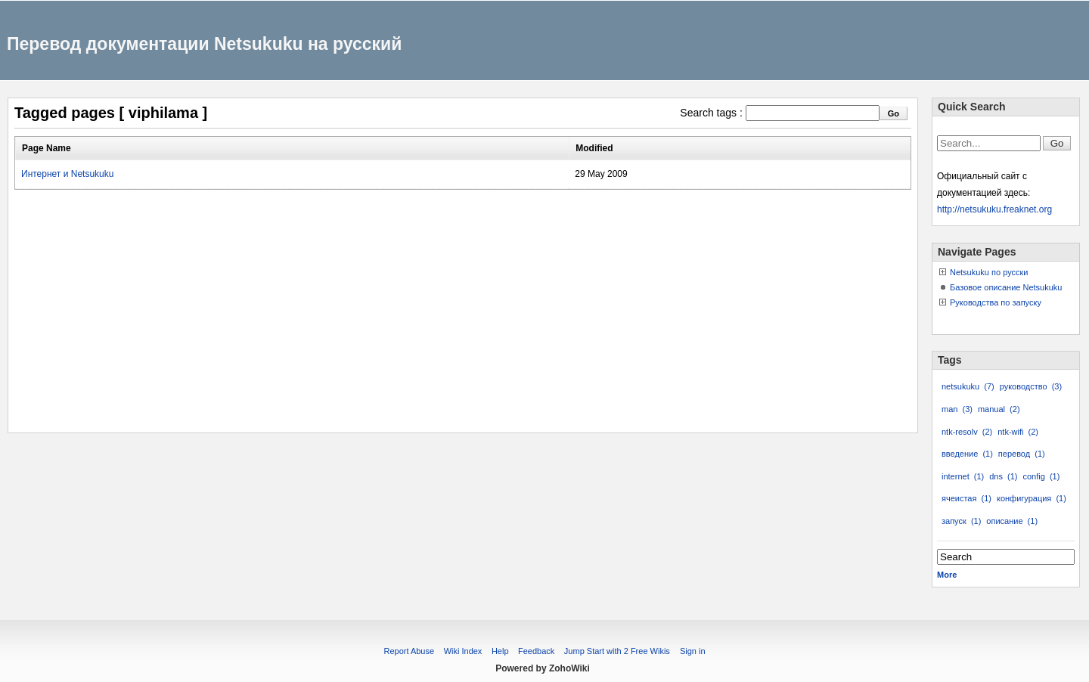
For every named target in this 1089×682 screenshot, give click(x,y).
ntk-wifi (1017, 431)
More (947, 574)
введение (967, 453)
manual (999, 409)
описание (1012, 520)
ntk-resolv (967, 431)
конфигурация (1031, 498)
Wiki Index (463, 651)
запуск (961, 520)
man (957, 409)
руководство (1031, 386)
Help (500, 651)
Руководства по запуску (995, 302)
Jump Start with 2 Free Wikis (618, 651)
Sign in (693, 651)
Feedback (536, 651)
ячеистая (966, 498)
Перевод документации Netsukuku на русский (204, 44)
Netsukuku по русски (989, 272)
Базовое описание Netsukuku (1006, 287)
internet (963, 476)
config (1041, 476)
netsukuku (968, 386)
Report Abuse (408, 651)
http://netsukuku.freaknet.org (994, 209)
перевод (1021, 453)
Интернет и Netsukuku (67, 174)
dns (1003, 476)
